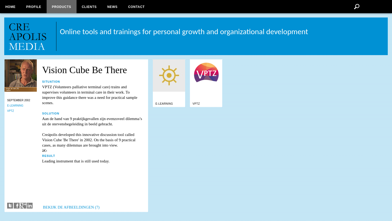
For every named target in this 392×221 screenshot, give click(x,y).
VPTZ (10, 110)
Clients (89, 7)
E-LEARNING (15, 105)
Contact (136, 7)
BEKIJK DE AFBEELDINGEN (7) (71, 207)
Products (61, 7)
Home (10, 7)
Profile (33, 7)
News (112, 7)
